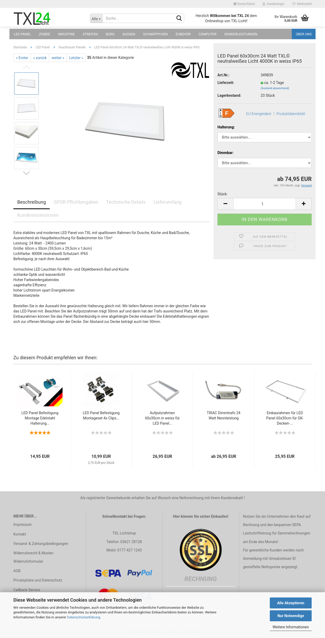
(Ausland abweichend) (275, 88)
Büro (110, 34)
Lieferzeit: (225, 83)
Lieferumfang (167, 202)
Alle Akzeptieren (290, 603)
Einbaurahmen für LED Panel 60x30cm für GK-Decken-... (284, 418)
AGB (16, 571)
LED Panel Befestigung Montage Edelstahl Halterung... (39, 418)
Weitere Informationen (291, 627)
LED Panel (22, 34)
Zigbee (44, 34)
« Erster (22, 58)
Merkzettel (302, 4)
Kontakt (19, 534)
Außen (128, 34)
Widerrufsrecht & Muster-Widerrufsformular (33, 557)
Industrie (66, 34)
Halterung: (226, 127)
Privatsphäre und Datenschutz (37, 580)
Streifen (90, 34)
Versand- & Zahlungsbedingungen (40, 544)
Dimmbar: (225, 153)
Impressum (22, 524)
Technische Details (126, 202)
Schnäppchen (155, 34)
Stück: (222, 194)
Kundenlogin (273, 4)
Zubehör (183, 34)
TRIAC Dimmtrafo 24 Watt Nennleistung (223, 415)
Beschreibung (31, 202)
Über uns (304, 34)
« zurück (40, 58)
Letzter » (76, 58)
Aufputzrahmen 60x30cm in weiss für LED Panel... (162, 418)
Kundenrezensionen (38, 215)
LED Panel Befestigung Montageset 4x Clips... (101, 415)
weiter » (58, 58)
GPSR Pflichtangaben (76, 202)
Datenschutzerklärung (83, 617)
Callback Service (26, 590)
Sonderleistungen (240, 34)
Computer (208, 34)
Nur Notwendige (290, 616)
